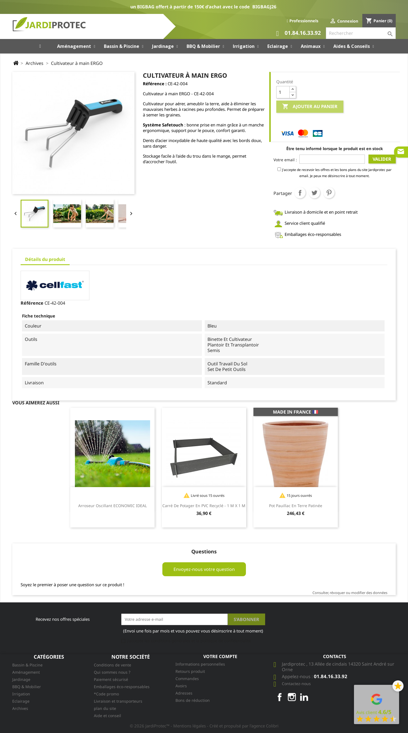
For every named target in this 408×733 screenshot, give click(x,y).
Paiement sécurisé (111, 679)
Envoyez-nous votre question (204, 569)
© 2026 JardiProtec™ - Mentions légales (168, 726)
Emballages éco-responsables (122, 686)
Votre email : (285, 159)
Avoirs (181, 685)
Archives (20, 708)
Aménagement (26, 672)
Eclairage (21, 701)
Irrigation (21, 694)
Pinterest (328, 192)
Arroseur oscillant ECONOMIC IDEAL (112, 505)
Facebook (279, 697)
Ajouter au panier (310, 106)
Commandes (187, 678)
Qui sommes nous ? (112, 672)
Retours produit (190, 671)
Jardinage (21, 679)
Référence (32, 303)
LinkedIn (304, 697)
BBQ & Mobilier (26, 686)
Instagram (291, 697)
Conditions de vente (112, 665)
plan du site (105, 708)
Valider (382, 159)
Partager (300, 192)
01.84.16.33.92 (298, 33)
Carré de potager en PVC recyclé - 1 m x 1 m (203, 505)
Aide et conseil (107, 715)
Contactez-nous (296, 683)
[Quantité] (283, 92)
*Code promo (106, 694)
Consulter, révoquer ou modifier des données (349, 592)
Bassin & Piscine (27, 665)
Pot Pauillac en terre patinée (295, 505)
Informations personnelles (200, 664)
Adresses (183, 693)
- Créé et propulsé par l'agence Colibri (242, 726)
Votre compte (220, 656)
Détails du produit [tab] (45, 259)
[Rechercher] (361, 33)
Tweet (314, 192)
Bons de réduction (192, 700)
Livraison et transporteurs (118, 701)
